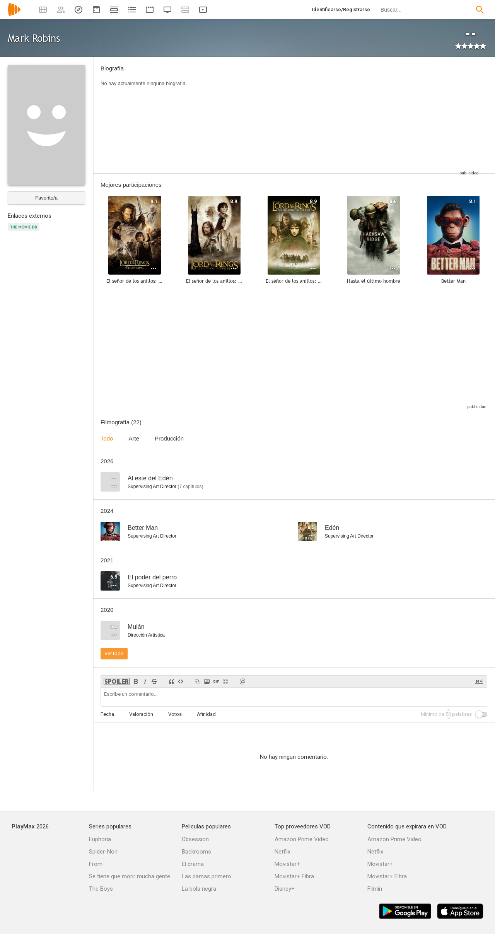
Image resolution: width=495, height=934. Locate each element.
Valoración (141, 714)
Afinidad (206, 714)
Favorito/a (46, 198)
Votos (175, 714)
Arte (134, 438)
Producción (169, 438)
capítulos (190, 486)
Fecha (107, 714)
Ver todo (114, 653)
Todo (107, 438)
